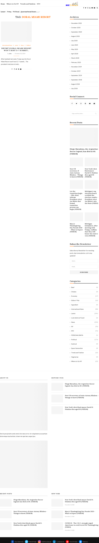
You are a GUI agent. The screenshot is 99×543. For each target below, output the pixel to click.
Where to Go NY (12, 4)
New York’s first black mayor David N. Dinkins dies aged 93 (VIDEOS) (91, 171)
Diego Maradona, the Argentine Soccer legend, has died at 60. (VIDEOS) (84, 151)
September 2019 (76, 75)
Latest (2, 12)
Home (2, 4)
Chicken (84, 284)
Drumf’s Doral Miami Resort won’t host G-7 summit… (16, 50)
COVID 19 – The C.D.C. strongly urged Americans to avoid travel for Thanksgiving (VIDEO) (82, 516)
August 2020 (75, 36)
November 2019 (76, 67)
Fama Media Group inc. (64, 540)
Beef (84, 280)
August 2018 (75, 84)
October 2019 (75, 71)
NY (84, 319)
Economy (84, 288)
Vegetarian (84, 349)
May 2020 (74, 49)
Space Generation (84, 340)
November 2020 (76, 23)
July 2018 (74, 88)
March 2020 (75, 58)
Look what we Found (84, 310)
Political (15, 12)
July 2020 (74, 40)
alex (10, 56)
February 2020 (76, 62)
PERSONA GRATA (84, 327)
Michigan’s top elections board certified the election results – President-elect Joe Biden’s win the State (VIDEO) (91, 194)
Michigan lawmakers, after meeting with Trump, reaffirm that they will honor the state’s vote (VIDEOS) (91, 222)
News (8, 12)
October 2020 (75, 27)
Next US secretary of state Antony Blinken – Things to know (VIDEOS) (76, 171)
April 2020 (74, 54)
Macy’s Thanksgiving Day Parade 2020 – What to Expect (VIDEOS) (76, 220)
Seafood (84, 336)
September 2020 (76, 32)
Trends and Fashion (27, 4)
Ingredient (84, 297)
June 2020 (74, 45)
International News (27, 12)
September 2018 (76, 80)
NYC (38, 4)
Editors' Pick (84, 293)
